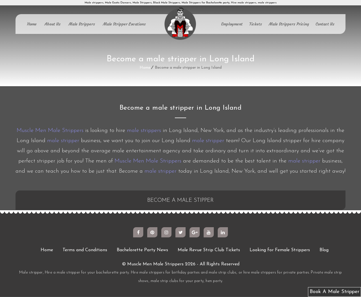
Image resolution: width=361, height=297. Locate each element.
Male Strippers (82, 24)
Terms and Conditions (85, 250)
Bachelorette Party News (142, 250)
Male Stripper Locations (124, 24)
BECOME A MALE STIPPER (181, 200)
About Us (53, 24)
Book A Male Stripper (334, 291)
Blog (324, 250)
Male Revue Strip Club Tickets (209, 250)
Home (32, 24)
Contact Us (325, 24)
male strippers (144, 130)
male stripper (63, 141)
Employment (232, 24)
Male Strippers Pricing (289, 24)
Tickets (255, 24)
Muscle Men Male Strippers (50, 130)
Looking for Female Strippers (280, 250)
